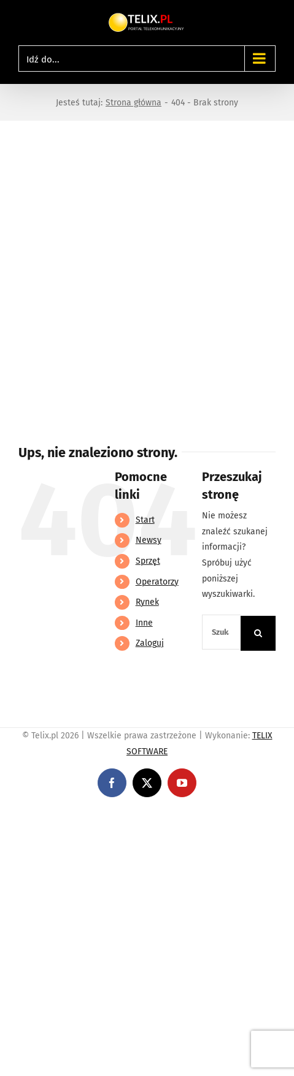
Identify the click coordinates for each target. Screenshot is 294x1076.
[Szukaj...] (221, 632)
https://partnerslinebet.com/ (227, 816)
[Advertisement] (147, 273)
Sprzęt (148, 561)
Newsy (148, 540)
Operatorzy (157, 582)
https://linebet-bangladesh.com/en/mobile (84, 816)
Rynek (147, 602)
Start (145, 520)
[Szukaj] (258, 633)
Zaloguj (150, 643)
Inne (144, 623)
